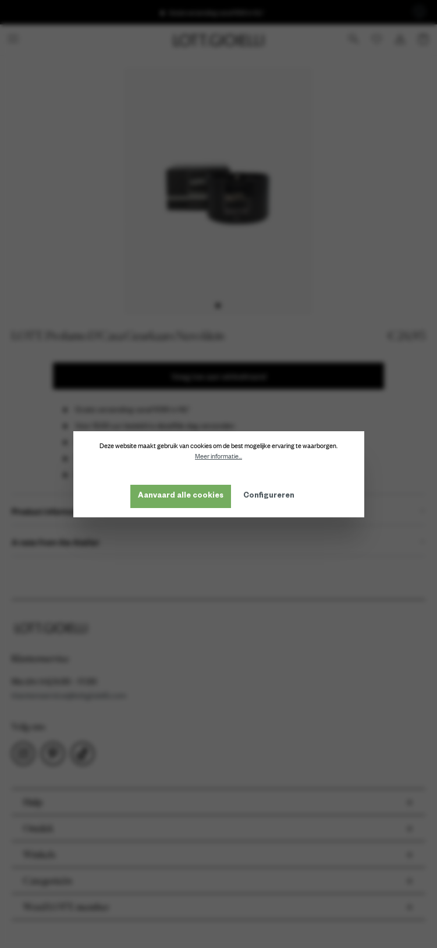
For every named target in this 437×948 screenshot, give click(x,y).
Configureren (268, 496)
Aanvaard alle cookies (180, 496)
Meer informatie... (218, 456)
